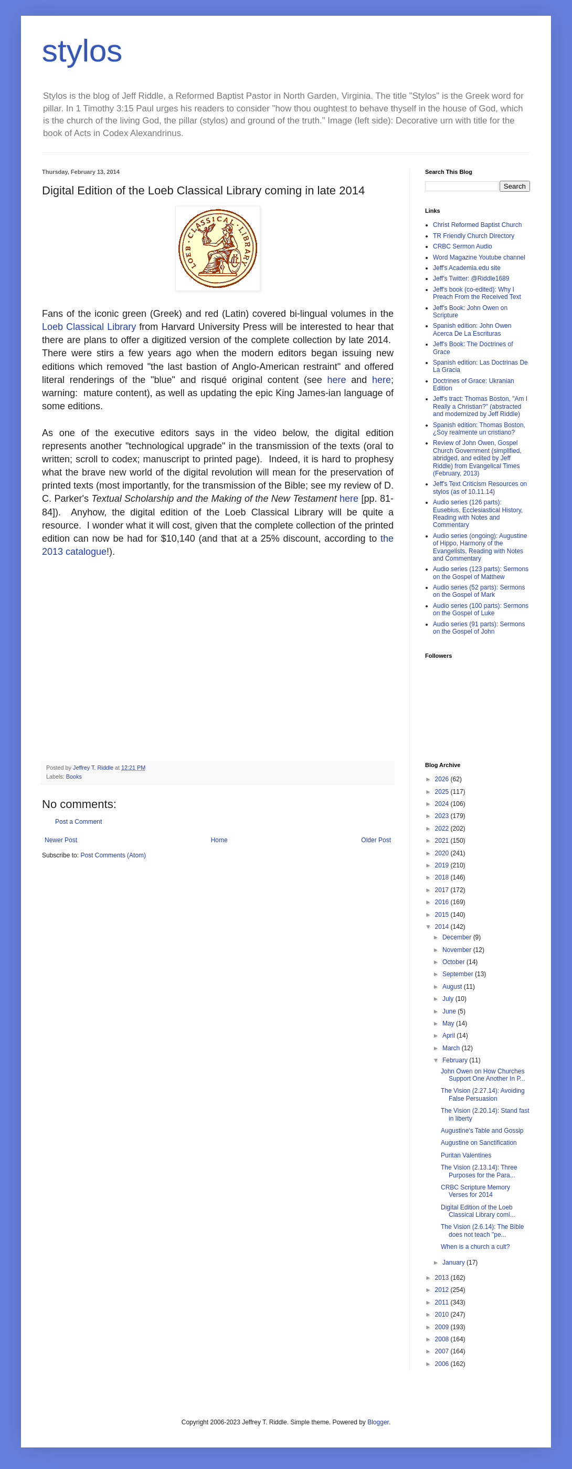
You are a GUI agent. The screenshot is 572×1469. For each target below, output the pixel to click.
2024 (443, 804)
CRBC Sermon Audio (462, 246)
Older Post (376, 840)
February (455, 1060)
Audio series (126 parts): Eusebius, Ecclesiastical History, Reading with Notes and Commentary (478, 514)
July (449, 998)
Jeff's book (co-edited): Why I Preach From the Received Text (477, 293)
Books (74, 776)
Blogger (378, 1422)
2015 (443, 914)
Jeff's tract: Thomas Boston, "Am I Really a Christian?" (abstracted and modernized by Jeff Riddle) (480, 406)
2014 (443, 926)
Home (219, 840)
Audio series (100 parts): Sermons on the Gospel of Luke (480, 609)
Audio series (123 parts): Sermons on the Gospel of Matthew (480, 572)
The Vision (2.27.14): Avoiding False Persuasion (483, 1094)
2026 (443, 779)
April (449, 1035)
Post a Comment (78, 821)
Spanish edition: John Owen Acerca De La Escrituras (472, 329)
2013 (443, 1277)
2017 (443, 890)
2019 (443, 865)
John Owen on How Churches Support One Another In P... (483, 1075)
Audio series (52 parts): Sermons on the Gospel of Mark (479, 591)
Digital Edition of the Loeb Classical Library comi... (478, 1211)
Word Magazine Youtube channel (479, 257)
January (454, 1262)
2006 (443, 1364)
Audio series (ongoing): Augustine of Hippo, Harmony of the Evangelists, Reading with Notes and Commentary (480, 547)
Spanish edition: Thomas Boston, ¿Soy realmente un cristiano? (479, 428)
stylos (82, 50)
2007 (443, 1351)
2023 (443, 816)
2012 (443, 1290)
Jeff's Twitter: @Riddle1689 (471, 278)
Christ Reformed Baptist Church (477, 225)
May (449, 1023)
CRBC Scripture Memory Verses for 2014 (475, 1191)
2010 (443, 1314)
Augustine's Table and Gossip (482, 1130)
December (457, 937)
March (452, 1048)
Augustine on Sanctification (479, 1142)
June (450, 1011)
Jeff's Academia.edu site (467, 268)
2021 (443, 840)
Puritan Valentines (466, 1155)
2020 (443, 853)
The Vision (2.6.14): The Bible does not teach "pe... (482, 1230)
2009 (443, 1327)
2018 (443, 877)
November (457, 950)
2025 (443, 791)
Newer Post (61, 840)
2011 (443, 1302)
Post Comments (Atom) (113, 855)
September (458, 974)
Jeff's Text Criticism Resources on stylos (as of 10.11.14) (480, 487)
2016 (443, 902)
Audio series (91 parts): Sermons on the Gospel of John (479, 627)
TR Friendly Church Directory (473, 236)
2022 (443, 828)
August (453, 986)
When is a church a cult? (475, 1246)
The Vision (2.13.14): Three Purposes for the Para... (479, 1171)
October (454, 962)
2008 (443, 1339)
